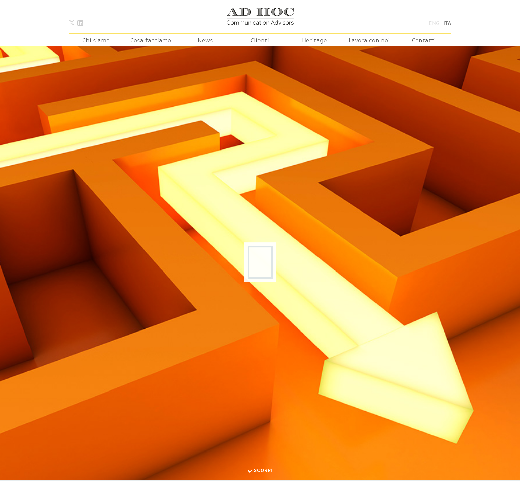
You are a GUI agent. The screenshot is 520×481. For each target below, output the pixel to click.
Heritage (314, 41)
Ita (447, 23)
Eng (434, 23)
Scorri (260, 470)
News (205, 41)
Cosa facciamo (150, 41)
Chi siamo (96, 41)
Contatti (424, 41)
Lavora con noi (369, 41)
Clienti (260, 41)
